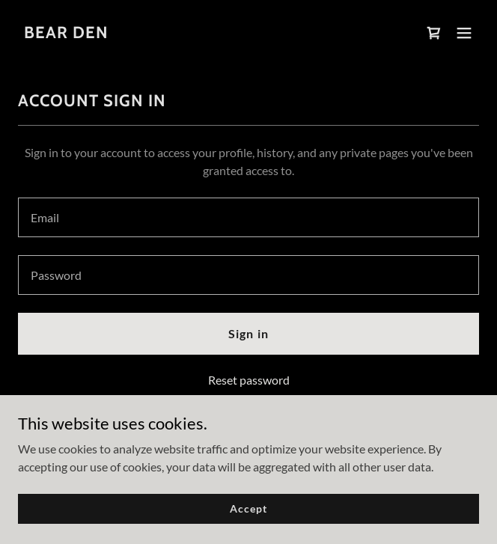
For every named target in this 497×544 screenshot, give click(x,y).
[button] (464, 33)
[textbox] (248, 217)
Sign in (248, 333)
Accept (248, 508)
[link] (66, 33)
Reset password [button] (249, 380)
